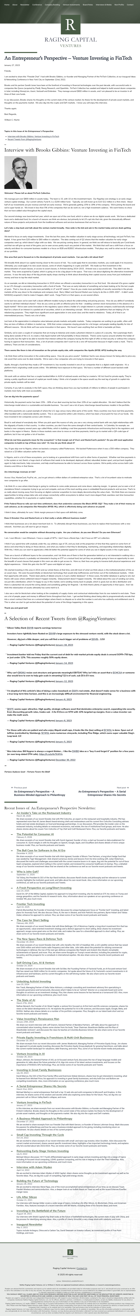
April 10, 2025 (31, 905)
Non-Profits (119, 5)
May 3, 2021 (29, 1226)
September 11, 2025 (28, 873)
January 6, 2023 (64, 699)
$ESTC (10, 709)
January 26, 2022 (37, 1182)
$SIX (74, 690)
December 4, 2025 (41, 852)
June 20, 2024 (34, 983)
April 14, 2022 (34, 1168)
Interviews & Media (103, 5)
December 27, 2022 (44, 1120)
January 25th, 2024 (38, 1020)
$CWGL (108, 730)
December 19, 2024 (39, 940)
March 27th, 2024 (26, 1001)
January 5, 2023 (64, 741)
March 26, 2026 (44, 814)
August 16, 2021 (41, 1212)
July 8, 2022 (43, 1152)
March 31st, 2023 (41, 1087)
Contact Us (82, 1268)
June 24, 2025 (44, 889)
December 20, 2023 (55, 1039)
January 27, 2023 (34, 1104)
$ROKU (22, 672)
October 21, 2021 (27, 1198)
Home (6, 5)
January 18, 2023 (64, 644)
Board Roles (88, 5)
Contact (130, 5)
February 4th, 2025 (33, 922)
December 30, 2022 (65, 759)
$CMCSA (117, 672)
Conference (37, 5)
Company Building (52, 5)
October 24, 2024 (36, 964)
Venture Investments (71, 5)
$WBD (75, 751)
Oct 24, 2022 (40, 1136)
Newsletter (24, 5)
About (14, 5)
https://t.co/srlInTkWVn (51, 754)
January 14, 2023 (64, 663)
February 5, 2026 (35, 835)
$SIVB (30, 627)
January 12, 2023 (64, 681)
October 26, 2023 (31, 1055)
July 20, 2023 (39, 1071)
